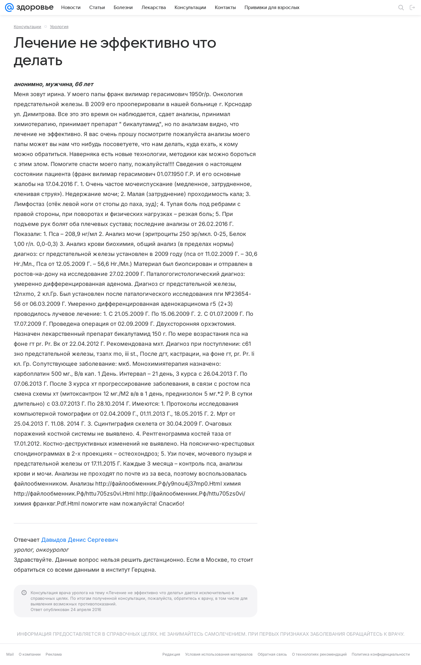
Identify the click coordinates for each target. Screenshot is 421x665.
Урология (59, 26)
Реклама (54, 654)
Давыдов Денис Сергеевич (79, 539)
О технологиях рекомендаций (319, 654)
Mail (10, 654)
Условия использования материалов (219, 654)
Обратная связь (272, 654)
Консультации (27, 26)
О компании (30, 654)
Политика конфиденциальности (381, 654)
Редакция (171, 654)
